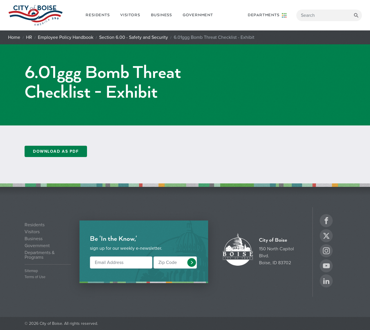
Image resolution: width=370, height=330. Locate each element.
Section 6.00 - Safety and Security (133, 37)
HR (29, 37)
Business (161, 15)
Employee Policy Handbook (65, 37)
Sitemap (31, 271)
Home (14, 37)
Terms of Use (35, 277)
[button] (191, 262)
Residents (98, 15)
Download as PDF (56, 151)
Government (198, 15)
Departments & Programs (40, 255)
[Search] (329, 15)
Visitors (130, 15)
